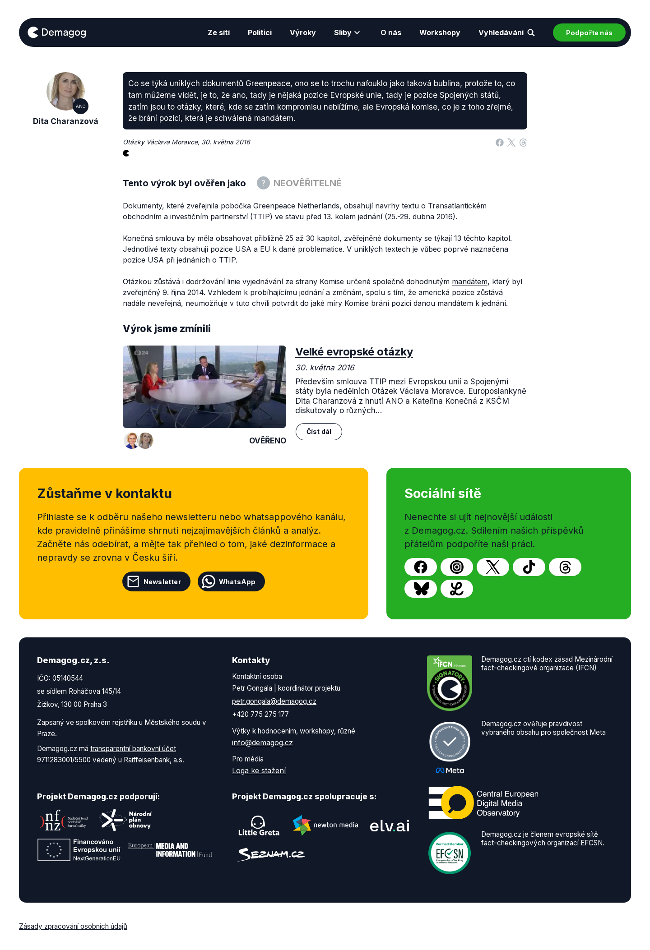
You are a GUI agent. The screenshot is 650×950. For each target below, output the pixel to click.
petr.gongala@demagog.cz (274, 701)
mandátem (470, 281)
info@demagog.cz (262, 742)
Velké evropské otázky (354, 351)
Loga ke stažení (259, 770)
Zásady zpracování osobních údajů (73, 926)
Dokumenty (142, 205)
